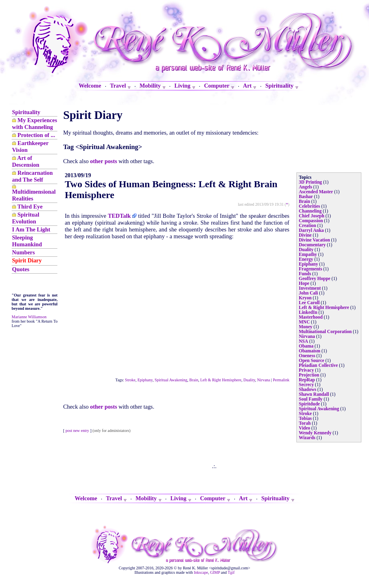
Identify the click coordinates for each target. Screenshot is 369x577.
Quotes (20, 269)
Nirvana (263, 380)
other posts (103, 161)
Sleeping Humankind (27, 241)
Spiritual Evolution (25, 218)
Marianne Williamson (29, 317)
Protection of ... (36, 135)
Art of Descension (25, 161)
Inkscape (201, 572)
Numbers (23, 252)
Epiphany (145, 380)
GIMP (215, 572)
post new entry (77, 430)
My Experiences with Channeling (34, 123)
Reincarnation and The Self (32, 176)
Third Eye (30, 206)
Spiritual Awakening (170, 380)
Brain (193, 380)
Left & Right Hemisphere (220, 380)
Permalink (281, 380)
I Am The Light (31, 229)
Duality (249, 380)
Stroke (130, 380)
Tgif (231, 572)
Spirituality (26, 112)
